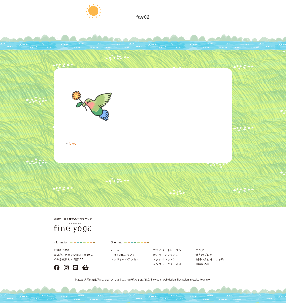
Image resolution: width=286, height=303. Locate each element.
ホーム (115, 250)
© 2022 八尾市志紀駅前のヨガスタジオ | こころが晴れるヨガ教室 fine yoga (118, 279)
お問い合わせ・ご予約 (210, 259)
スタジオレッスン (164, 259)
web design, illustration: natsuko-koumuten (187, 279)
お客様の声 (203, 264)
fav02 (73, 143)
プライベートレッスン (167, 250)
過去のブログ (204, 254)
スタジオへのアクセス (125, 259)
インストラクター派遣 (167, 264)
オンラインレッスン (166, 254)
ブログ (200, 250)
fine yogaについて (123, 254)
